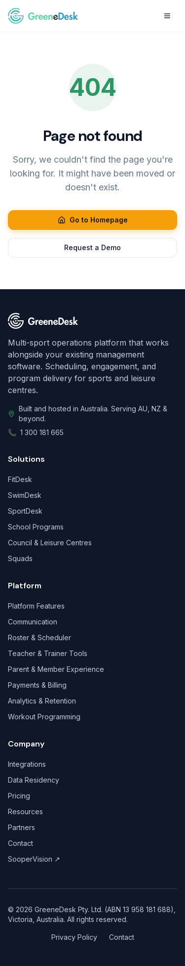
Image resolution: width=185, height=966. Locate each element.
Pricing (19, 795)
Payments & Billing (37, 685)
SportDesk (25, 511)
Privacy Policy (74, 937)
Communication (32, 621)
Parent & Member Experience (56, 669)
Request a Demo (92, 247)
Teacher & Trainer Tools (47, 653)
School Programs (36, 527)
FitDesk (20, 479)
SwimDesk (24, 495)
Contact (20, 843)
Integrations (27, 764)
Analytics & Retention (42, 701)
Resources (25, 811)
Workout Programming (44, 716)
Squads (20, 558)
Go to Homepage (93, 220)
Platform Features (36, 606)
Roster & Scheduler (39, 637)
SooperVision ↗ (34, 859)
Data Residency (33, 780)
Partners (21, 827)
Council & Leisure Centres (50, 542)
